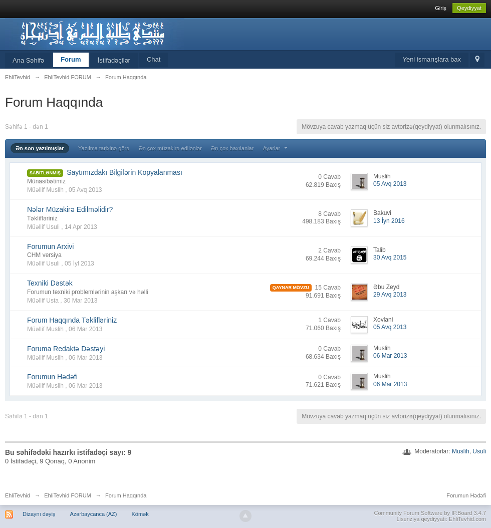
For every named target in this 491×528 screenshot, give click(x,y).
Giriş (440, 8)
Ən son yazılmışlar (40, 148)
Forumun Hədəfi (466, 495)
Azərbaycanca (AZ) (93, 514)
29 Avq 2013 (390, 294)
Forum (71, 59)
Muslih (460, 451)
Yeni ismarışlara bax (431, 59)
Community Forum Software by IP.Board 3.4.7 (430, 513)
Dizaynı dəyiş (39, 514)
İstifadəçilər (114, 60)
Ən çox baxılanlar (232, 148)
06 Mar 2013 (390, 355)
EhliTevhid (17, 495)
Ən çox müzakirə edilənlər (170, 148)
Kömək (140, 514)
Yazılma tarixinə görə (103, 148)
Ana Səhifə (28, 60)
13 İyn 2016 (389, 220)
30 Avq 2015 (390, 257)
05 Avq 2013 (390, 183)
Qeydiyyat (469, 8)
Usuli (479, 451)
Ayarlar (277, 148)
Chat (153, 59)
